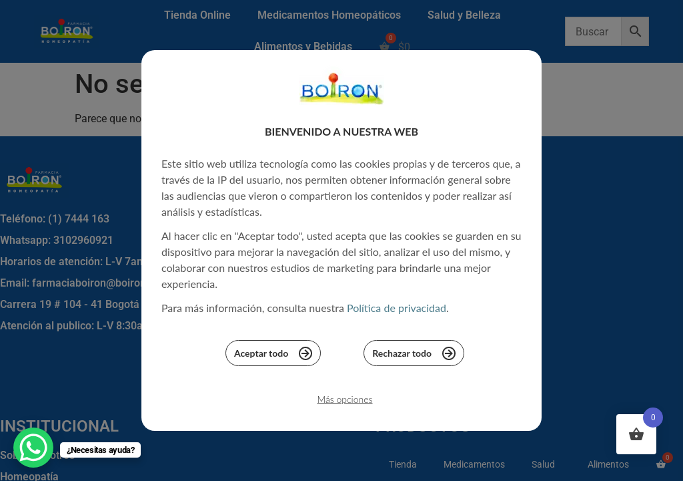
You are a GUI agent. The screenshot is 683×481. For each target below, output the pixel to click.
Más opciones (344, 403)
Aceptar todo (273, 356)
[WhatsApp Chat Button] (33, 448)
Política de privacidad (396, 311)
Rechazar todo (414, 356)
